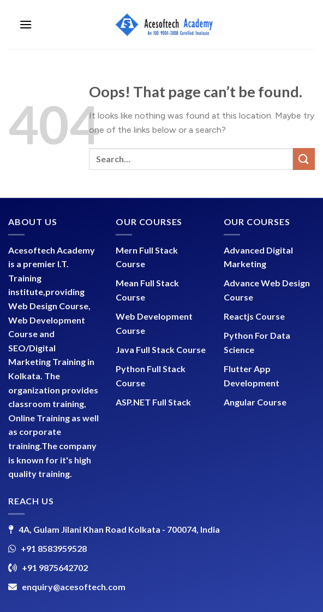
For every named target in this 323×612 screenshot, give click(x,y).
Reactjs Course (254, 316)
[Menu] (25, 24)
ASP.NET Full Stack (153, 402)
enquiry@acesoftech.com (73, 586)
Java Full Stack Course (161, 349)
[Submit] (304, 158)
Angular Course (255, 402)
